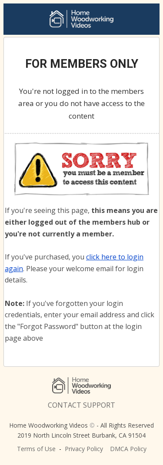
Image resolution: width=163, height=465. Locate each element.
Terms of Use (36, 449)
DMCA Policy (128, 449)
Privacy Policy (84, 449)
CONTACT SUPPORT (81, 405)
